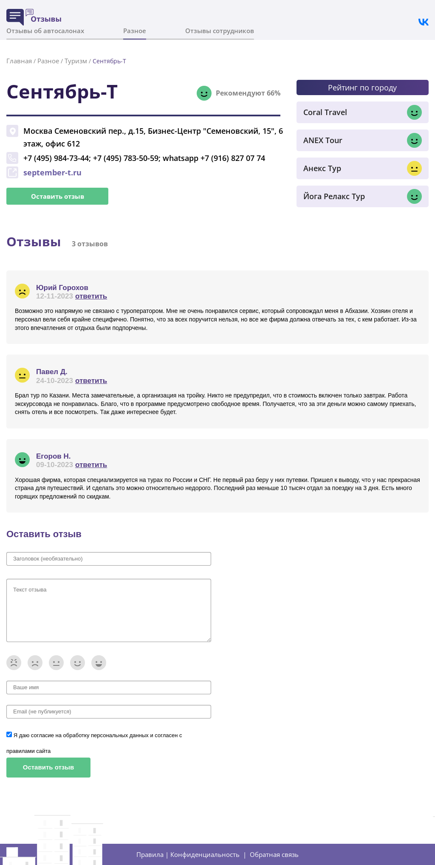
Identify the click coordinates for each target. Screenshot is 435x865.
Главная (19, 60)
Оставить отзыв (57, 196)
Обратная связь (274, 854)
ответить (91, 296)
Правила (150, 854)
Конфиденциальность (205, 854)
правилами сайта (28, 751)
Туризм (76, 60)
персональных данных (120, 735)
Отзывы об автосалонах (45, 30)
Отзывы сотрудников (219, 30)
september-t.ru (52, 172)
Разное (134, 30)
